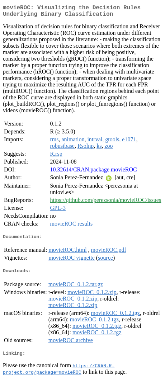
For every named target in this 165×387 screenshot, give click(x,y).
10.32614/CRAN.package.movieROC (93, 172)
